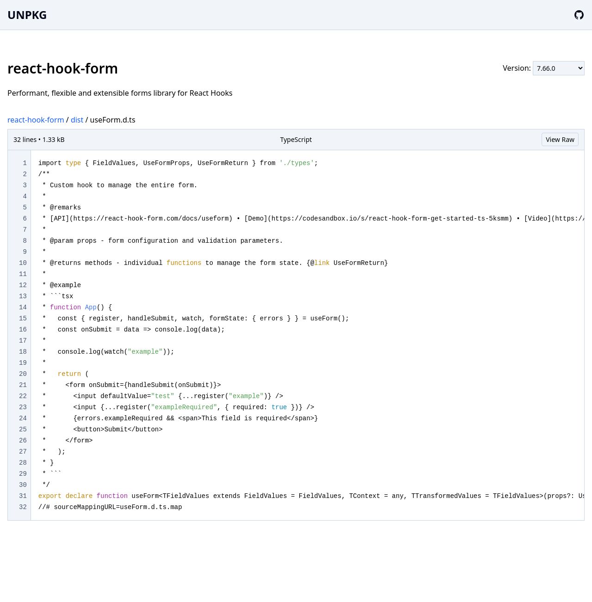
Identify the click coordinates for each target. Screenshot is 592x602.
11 (23, 274)
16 (23, 329)
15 (23, 318)
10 (23, 263)
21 (23, 385)
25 (23, 429)
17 (23, 340)
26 (23, 440)
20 (23, 374)
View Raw (560, 139)
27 (23, 451)
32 (23, 507)
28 (23, 463)
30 (23, 485)
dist (77, 120)
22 (23, 396)
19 (23, 363)
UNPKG (27, 14)
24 (23, 418)
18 (23, 352)
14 (23, 307)
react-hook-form (35, 120)
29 (23, 474)
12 (23, 285)
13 (23, 296)
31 (23, 496)
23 (23, 407)
